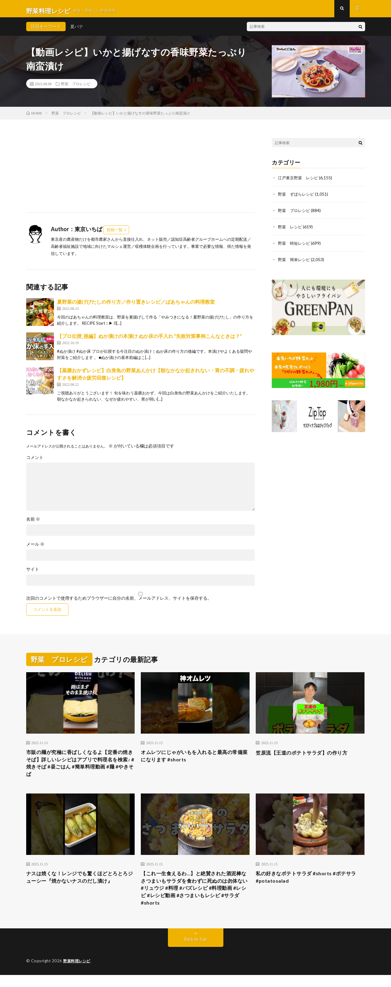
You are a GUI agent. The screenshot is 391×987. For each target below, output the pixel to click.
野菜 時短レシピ (295, 246)
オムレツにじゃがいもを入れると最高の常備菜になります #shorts (195, 760)
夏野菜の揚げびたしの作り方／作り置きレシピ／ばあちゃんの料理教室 (136, 306)
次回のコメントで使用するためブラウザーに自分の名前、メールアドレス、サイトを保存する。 (119, 602)
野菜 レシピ (291, 230)
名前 (33, 523)
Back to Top (195, 951)
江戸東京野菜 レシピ (299, 182)
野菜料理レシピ (77, 973)
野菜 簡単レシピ (295, 262)
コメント (34, 462)
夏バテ (76, 30)
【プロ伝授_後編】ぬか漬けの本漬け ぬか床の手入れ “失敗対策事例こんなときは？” (149, 340)
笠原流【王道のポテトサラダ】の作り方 (307, 756)
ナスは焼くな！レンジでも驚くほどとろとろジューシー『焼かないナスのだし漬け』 (80, 885)
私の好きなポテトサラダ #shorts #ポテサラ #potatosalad (309, 885)
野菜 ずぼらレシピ (297, 198)
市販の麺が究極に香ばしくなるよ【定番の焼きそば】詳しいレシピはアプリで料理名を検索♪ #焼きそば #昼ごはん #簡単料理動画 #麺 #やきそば (80, 769)
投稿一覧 (115, 233)
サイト (32, 573)
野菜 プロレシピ (76, 88)
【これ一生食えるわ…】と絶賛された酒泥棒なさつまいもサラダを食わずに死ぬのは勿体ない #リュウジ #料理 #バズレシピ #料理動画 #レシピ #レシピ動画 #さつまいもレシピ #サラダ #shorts (195, 898)
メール (35, 548)
